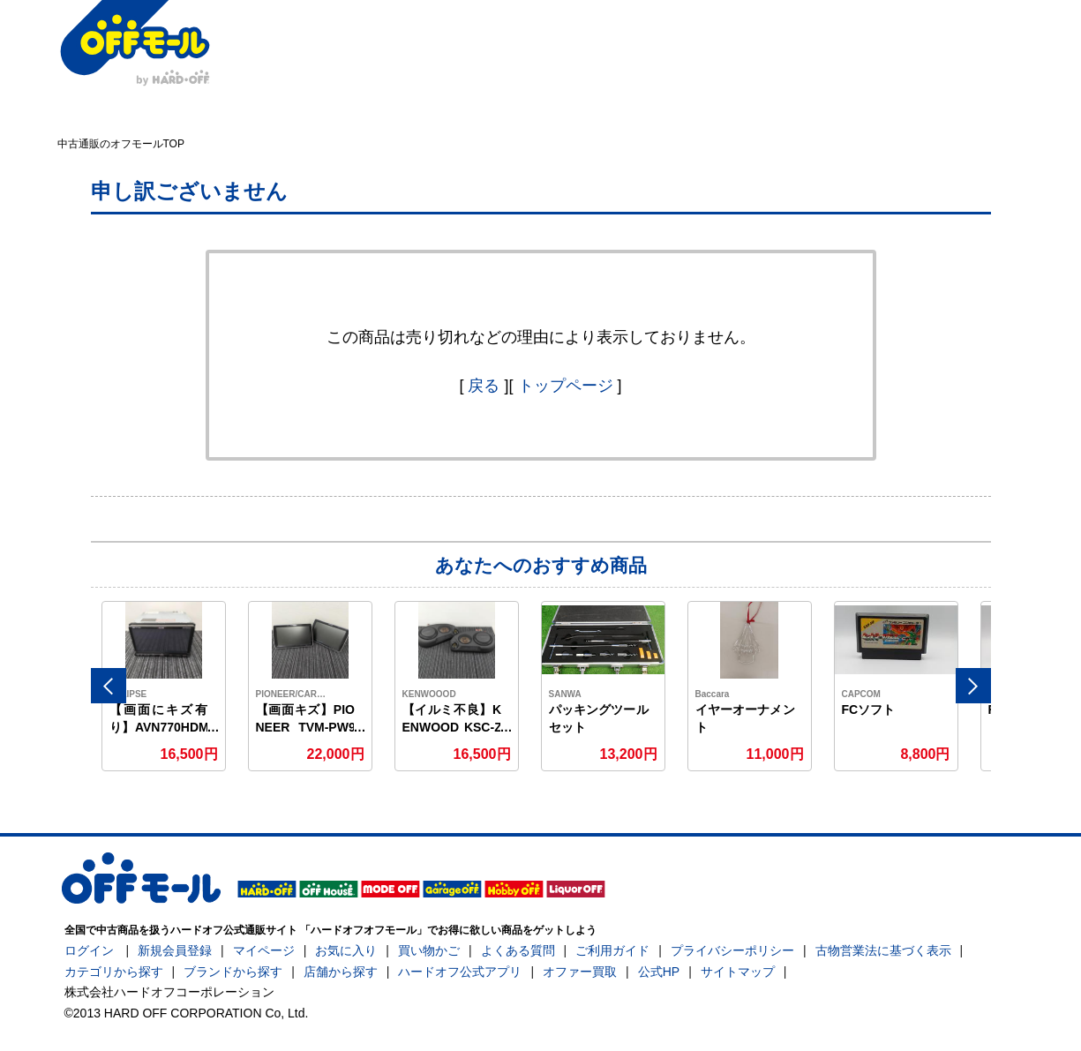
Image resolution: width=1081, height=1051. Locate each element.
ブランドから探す (233, 972)
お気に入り (346, 950)
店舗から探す (341, 972)
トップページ (565, 385)
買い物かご (429, 950)
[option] (164, 686)
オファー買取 (580, 972)
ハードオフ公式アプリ (460, 972)
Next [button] (973, 685)
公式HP (658, 972)
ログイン (89, 950)
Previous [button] (108, 685)
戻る (483, 385)
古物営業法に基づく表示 (883, 950)
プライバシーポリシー (732, 950)
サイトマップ (738, 972)
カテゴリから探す (113, 972)
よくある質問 (518, 950)
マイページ (264, 950)
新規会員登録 (175, 950)
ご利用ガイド (612, 950)
